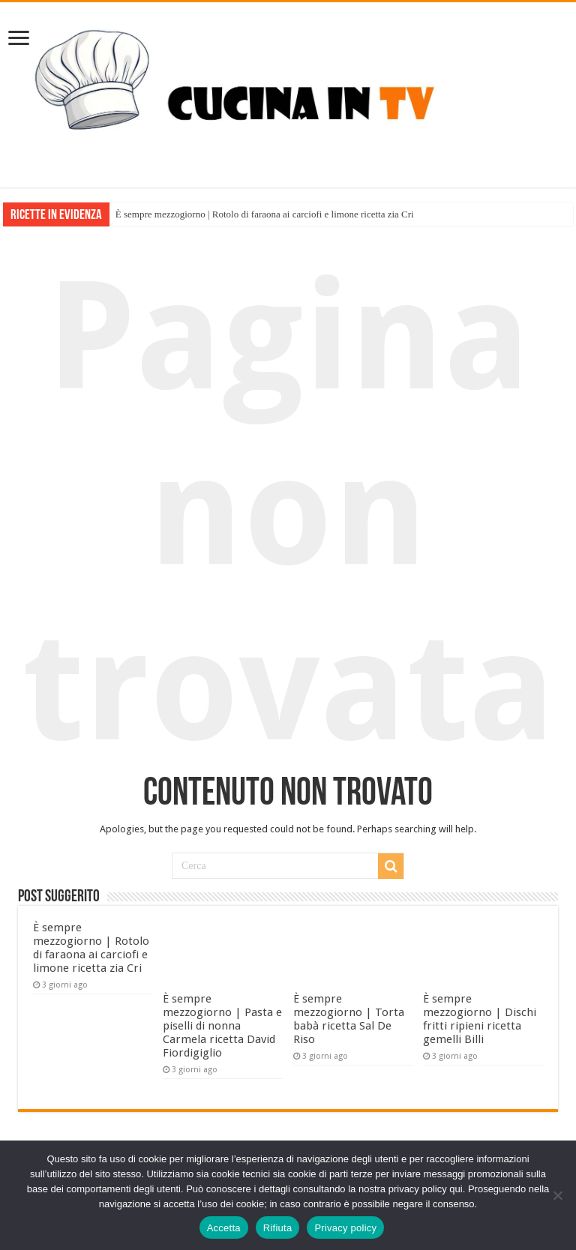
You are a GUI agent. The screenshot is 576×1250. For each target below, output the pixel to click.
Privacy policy (345, 1228)
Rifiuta (277, 1228)
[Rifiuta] (557, 1195)
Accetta (224, 1228)
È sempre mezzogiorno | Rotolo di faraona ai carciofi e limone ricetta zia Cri (265, 214)
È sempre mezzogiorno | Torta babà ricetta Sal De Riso (348, 1019)
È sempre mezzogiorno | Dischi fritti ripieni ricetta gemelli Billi (479, 1019)
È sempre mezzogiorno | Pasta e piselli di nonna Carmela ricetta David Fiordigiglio (222, 1026)
